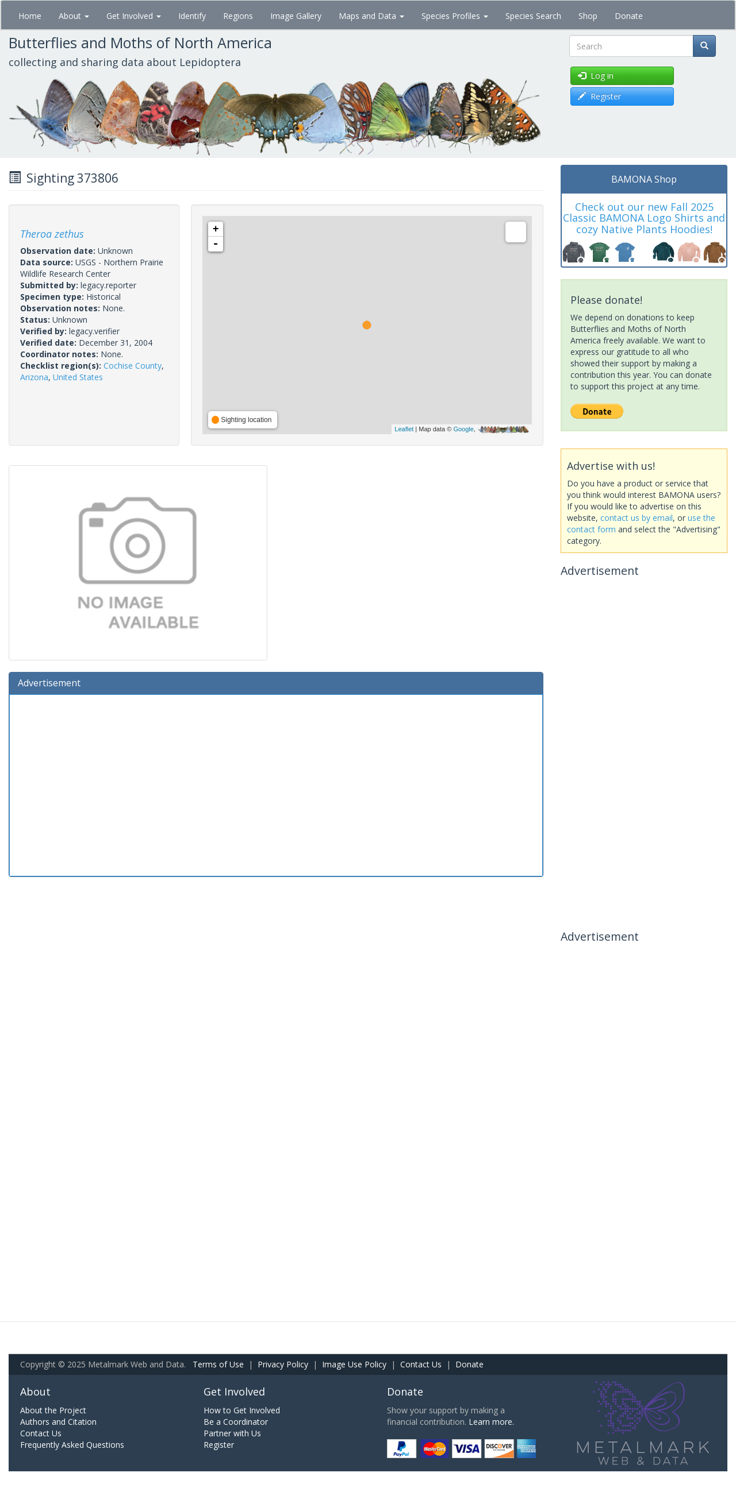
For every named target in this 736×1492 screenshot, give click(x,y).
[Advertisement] (276, 784)
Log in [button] (596, 75)
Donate (629, 15)
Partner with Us (232, 1433)
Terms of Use (218, 1364)
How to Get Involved (242, 1410)
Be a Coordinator (236, 1421)
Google (463, 429)
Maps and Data (371, 15)
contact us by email (636, 517)
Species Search (533, 15)
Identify (192, 15)
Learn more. (491, 1421)
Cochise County (132, 365)
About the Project (53, 1410)
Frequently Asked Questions (72, 1444)
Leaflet (403, 429)
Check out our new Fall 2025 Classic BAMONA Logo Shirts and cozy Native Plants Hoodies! (644, 218)
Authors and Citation (58, 1421)
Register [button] (599, 96)
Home (29, 15)
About (74, 15)
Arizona (34, 377)
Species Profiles (454, 15)
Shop (587, 15)
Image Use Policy (354, 1364)
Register (219, 1444)
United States (78, 377)
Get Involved (133, 15)
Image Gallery (295, 15)
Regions (238, 15)
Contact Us (421, 1364)
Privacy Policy (283, 1364)
